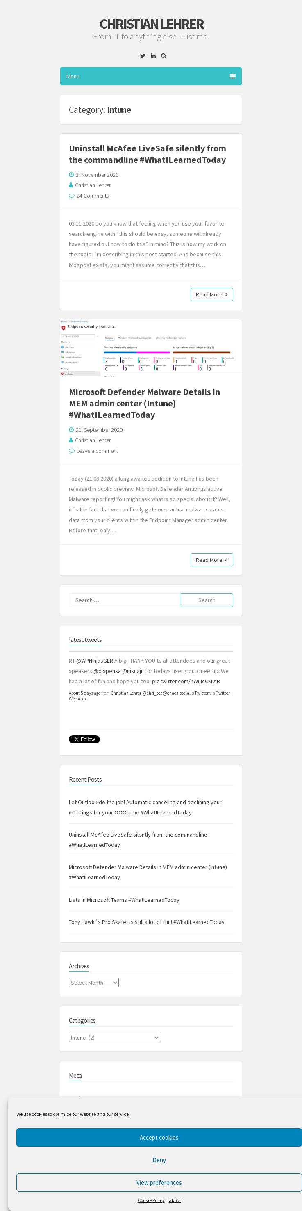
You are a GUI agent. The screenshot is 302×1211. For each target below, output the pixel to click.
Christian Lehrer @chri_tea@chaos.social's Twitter (160, 693)
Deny (159, 1160)
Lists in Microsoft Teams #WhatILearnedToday (124, 899)
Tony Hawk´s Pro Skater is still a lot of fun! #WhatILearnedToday (147, 922)
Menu (151, 76)
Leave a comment (97, 450)
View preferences (159, 1182)
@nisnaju (133, 671)
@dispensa (107, 671)
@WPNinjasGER (94, 660)
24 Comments (93, 195)
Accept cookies (159, 1137)
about (175, 1200)
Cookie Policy (151, 1200)
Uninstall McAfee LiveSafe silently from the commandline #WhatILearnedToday (147, 153)
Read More (212, 294)
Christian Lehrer (151, 24)
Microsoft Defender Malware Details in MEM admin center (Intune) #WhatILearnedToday (144, 403)
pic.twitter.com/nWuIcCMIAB (186, 681)
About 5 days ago (84, 693)
